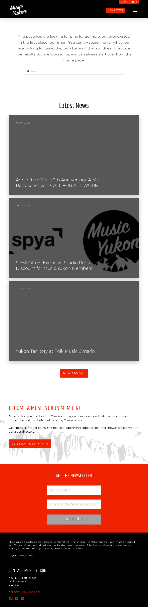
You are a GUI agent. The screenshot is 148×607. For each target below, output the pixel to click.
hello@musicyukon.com (24, 591)
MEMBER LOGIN (129, 2)
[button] (135, 10)
